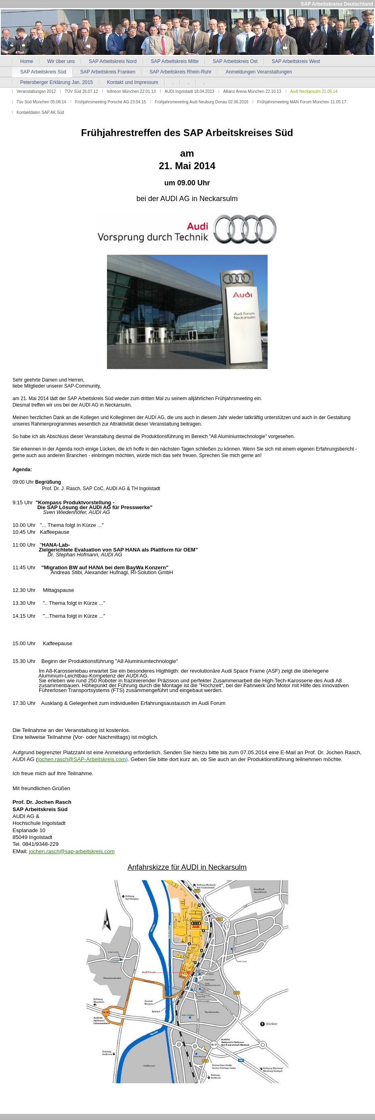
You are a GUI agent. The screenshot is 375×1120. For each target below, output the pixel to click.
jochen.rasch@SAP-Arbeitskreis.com (82, 759)
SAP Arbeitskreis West (296, 61)
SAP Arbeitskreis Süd (43, 72)
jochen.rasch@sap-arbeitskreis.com (72, 851)
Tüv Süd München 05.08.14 (41, 102)
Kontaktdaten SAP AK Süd (40, 112)
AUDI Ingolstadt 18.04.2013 (189, 91)
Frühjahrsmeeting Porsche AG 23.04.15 (110, 102)
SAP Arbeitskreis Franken (108, 72)
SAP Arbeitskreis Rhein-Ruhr (180, 72)
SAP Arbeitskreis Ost (235, 61)
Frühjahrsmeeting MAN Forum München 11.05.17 (301, 102)
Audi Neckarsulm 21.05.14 (313, 91)
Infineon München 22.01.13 (131, 91)
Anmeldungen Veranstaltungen (259, 72)
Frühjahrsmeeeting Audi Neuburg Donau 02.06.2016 (202, 102)
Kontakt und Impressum (132, 82)
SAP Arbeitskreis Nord (113, 61)
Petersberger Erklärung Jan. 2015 (56, 82)
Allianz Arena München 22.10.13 (252, 91)
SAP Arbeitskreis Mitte (175, 61)
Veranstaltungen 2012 (36, 91)
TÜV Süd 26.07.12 (81, 91)
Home (26, 61)
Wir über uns (61, 61)
